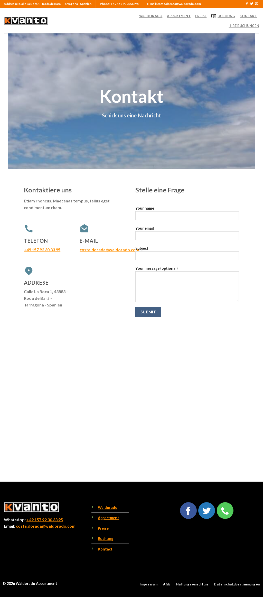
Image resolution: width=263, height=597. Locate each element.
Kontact (105, 549)
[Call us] (225, 510)
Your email (187, 235)
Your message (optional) (187, 286)
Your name (187, 215)
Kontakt (248, 16)
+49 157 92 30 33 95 (42, 249)
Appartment (179, 16)
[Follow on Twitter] (251, 4)
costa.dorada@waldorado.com (109, 249)
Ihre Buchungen (244, 26)
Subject (187, 255)
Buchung (223, 15)
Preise (201, 16)
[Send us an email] (256, 4)
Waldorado (150, 16)
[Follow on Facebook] (246, 4)
